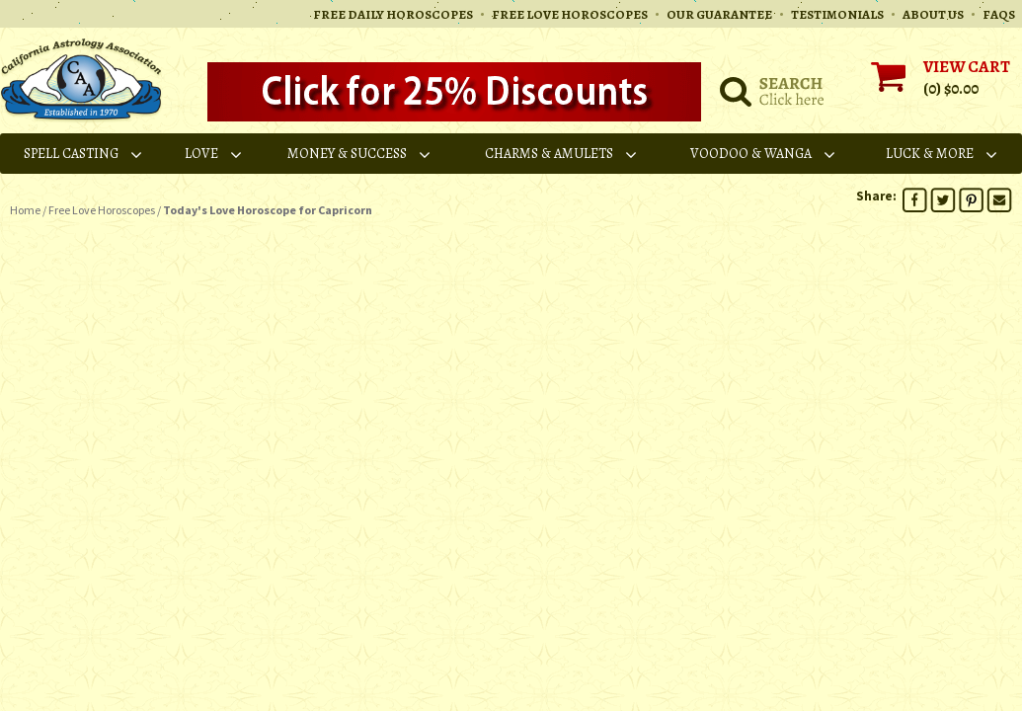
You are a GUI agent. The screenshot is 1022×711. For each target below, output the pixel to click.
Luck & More (942, 153)
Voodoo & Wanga (763, 153)
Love (214, 153)
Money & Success (359, 153)
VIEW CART (966, 66)
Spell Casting (84, 153)
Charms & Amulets (562, 153)
